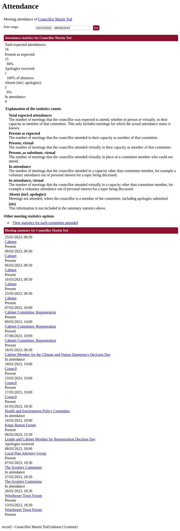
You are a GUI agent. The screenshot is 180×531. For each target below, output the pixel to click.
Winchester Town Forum (23, 496)
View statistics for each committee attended (45, 223)
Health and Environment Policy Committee (37, 411)
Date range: (11, 27)
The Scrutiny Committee (23, 467)
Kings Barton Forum (20, 425)
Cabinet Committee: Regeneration (30, 312)
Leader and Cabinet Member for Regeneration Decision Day (50, 439)
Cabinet (11, 242)
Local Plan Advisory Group (25, 453)
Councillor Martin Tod (55, 19)
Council (11, 369)
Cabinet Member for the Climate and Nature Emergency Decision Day (58, 355)
